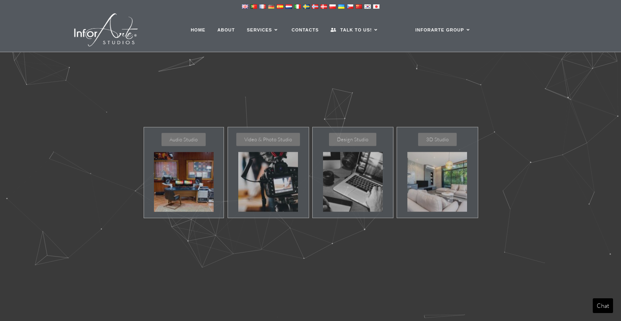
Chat (603, 305)
